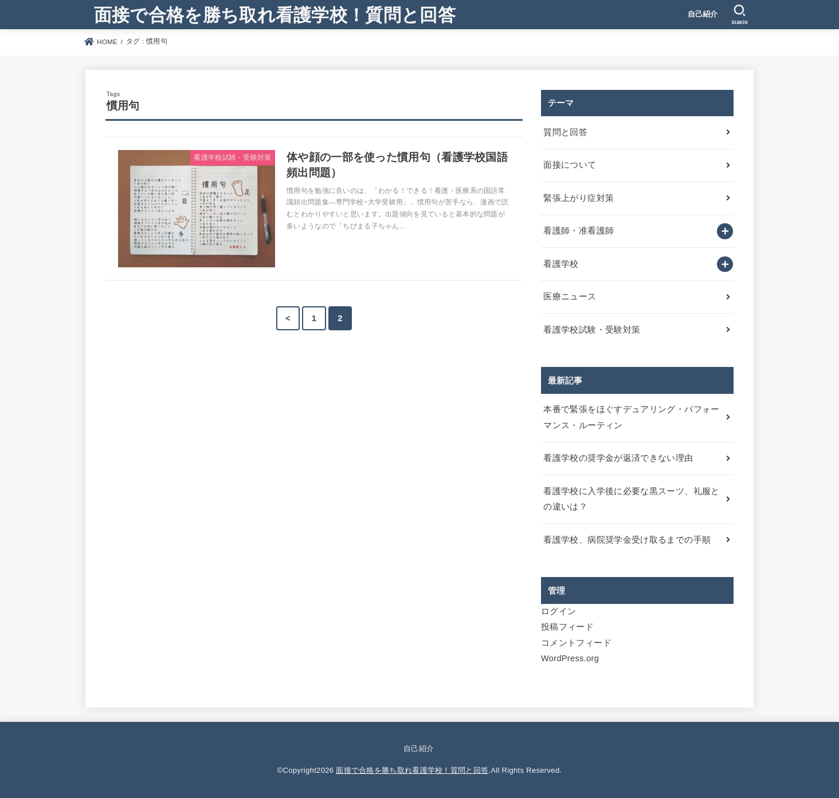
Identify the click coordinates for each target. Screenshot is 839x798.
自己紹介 (703, 14)
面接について (569, 164)
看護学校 (560, 263)
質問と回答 (565, 132)
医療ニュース (569, 296)
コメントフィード (576, 642)
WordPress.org (570, 658)
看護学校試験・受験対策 (591, 329)
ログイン (558, 611)
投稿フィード (567, 626)
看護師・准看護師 (578, 230)
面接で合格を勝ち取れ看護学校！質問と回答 (275, 14)
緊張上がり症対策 (578, 198)
